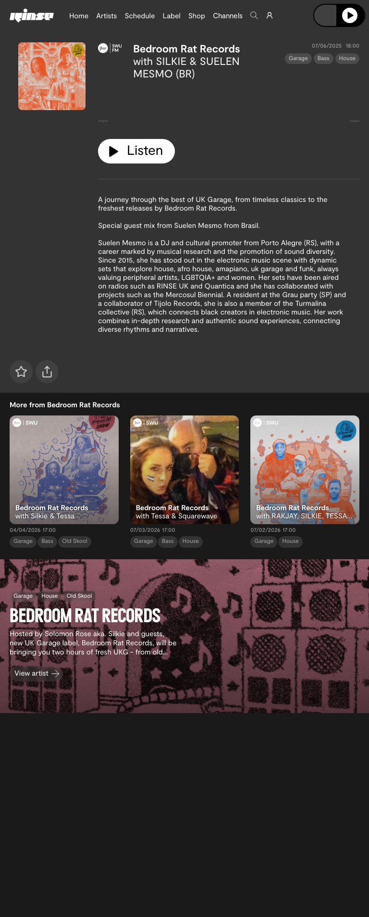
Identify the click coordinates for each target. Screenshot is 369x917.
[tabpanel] (228, 106)
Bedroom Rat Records (186, 48)
